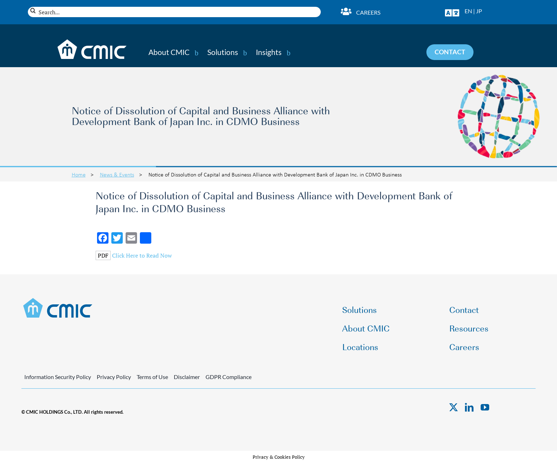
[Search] (33, 10)
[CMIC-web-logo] (58, 300)
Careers (368, 12)
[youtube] (485, 407)
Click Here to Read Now (142, 255)
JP (479, 11)
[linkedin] (469, 407)
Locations (360, 346)
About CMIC (168, 52)
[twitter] (453, 407)
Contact (464, 309)
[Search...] (174, 12)
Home (79, 174)
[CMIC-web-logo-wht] (92, 41)
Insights (269, 52)
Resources (468, 327)
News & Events (117, 174)
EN (468, 11)
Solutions (222, 52)
